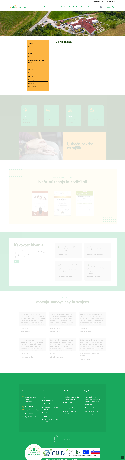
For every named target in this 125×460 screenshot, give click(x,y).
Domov (30, 43)
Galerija (75, 7)
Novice (30, 57)
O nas (46, 7)
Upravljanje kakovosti (110, 1)
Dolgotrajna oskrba (86, 7)
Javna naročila (96, 1)
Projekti (53, 7)
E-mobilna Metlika (90, 408)
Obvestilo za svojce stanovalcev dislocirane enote (73, 407)
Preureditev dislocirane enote (93, 415)
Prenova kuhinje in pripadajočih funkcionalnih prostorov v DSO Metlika (92, 399)
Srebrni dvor (88, 405)
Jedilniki (30, 76)
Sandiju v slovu (69, 403)
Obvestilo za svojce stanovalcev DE (70, 412)
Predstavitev (38, 7)
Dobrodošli (47, 404)
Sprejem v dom (48, 400)
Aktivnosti (67, 7)
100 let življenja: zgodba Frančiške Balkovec (72, 398)
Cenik (60, 7)
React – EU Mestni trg (91, 411)
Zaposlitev (31, 83)
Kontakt (102, 1)
